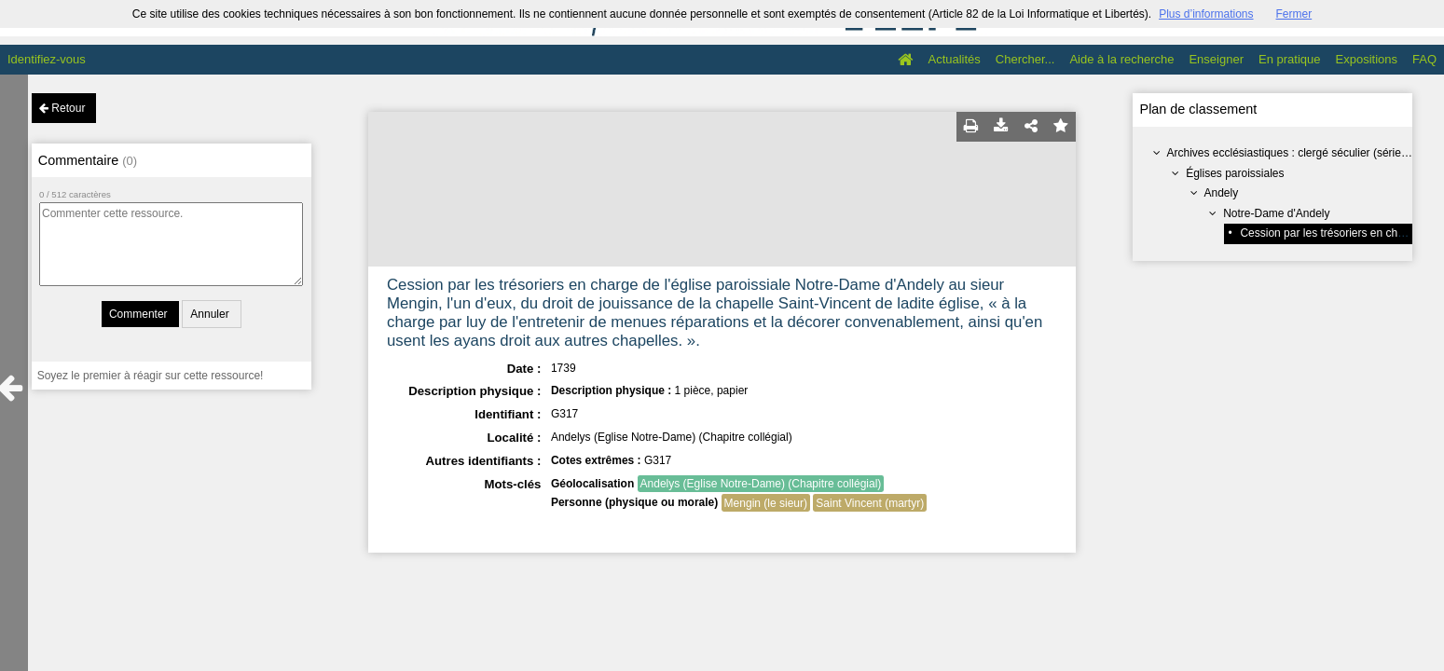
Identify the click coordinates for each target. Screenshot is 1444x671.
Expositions (1366, 59)
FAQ (1424, 59)
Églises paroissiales (1235, 173)
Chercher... (1025, 59)
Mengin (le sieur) (765, 503)
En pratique (1289, 59)
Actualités (954, 59)
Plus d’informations (1206, 14)
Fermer (1294, 14)
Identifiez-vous (46, 59)
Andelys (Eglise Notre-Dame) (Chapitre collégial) (761, 483)
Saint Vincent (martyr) (870, 503)
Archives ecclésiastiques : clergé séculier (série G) (1291, 152)
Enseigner (1216, 59)
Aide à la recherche (1121, 59)
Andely (1220, 192)
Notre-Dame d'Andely (1276, 213)
